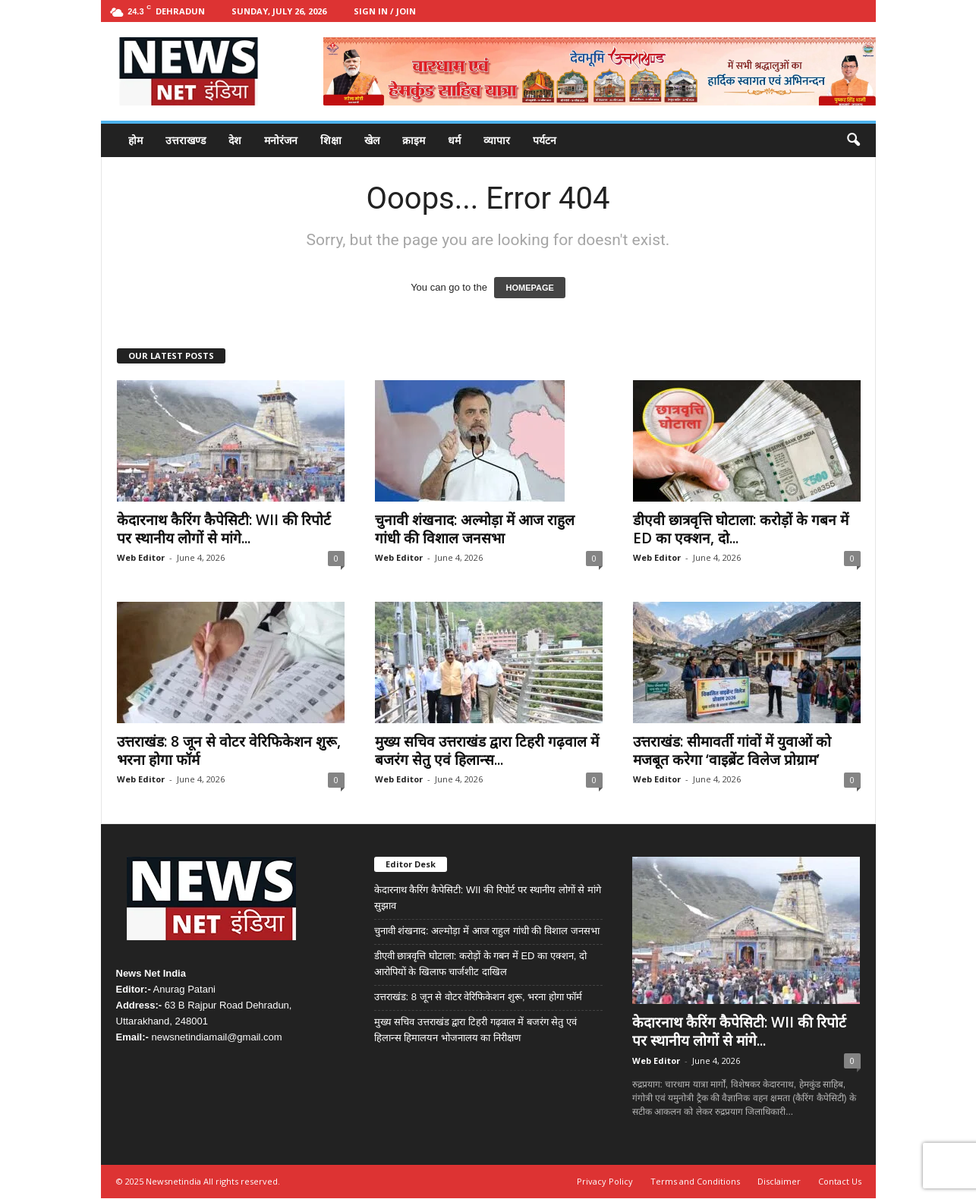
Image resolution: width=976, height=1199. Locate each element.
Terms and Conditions (695, 1181)
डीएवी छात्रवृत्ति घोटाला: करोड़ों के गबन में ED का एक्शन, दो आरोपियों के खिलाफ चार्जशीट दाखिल (480, 963)
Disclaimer (779, 1181)
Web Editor (141, 557)
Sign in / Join (385, 11)
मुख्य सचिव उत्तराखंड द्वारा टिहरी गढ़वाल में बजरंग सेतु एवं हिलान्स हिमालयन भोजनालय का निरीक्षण (476, 1029)
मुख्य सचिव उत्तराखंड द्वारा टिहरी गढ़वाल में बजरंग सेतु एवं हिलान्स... (487, 750)
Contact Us (839, 1181)
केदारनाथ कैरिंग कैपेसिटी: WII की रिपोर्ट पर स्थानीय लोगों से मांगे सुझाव (487, 897)
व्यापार (496, 140)
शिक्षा (331, 140)
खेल (371, 140)
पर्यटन (544, 140)
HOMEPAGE (529, 287)
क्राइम (413, 140)
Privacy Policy (605, 1181)
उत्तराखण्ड (185, 140)
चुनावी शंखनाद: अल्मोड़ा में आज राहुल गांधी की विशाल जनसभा (475, 529)
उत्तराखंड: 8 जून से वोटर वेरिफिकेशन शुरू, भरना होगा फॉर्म (229, 750)
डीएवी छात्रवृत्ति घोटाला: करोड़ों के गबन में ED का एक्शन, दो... (740, 529)
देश (234, 140)
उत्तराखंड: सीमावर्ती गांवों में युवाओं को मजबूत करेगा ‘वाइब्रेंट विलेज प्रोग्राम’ (732, 750)
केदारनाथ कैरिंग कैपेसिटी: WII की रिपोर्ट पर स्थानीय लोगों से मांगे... (224, 529)
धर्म (454, 140)
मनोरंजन (281, 140)
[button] (853, 140)
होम (135, 140)
